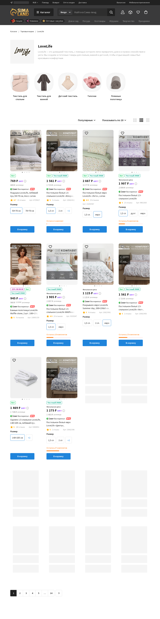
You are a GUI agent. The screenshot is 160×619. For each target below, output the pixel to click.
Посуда (86, 21)
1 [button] (13, 593)
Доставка (82, 2)
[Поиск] (111, 12)
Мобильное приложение (139, 2)
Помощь (45, 2)
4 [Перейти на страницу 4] (32, 593)
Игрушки (114, 21)
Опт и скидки (69, 2)
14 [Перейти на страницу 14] (51, 593)
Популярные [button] (87, 120)
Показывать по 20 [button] (114, 120)
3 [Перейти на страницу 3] (26, 593)
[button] (40, 31)
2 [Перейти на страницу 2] (19, 593)
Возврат (56, 2)
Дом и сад (73, 21)
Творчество (128, 21)
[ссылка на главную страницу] (19, 12)
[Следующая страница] (59, 593)
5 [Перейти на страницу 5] (38, 593)
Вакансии (121, 2)
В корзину (22, 229)
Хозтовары (99, 21)
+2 (69, 210)
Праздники (144, 21)
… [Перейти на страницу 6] (45, 593)
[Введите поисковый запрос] (89, 12)
